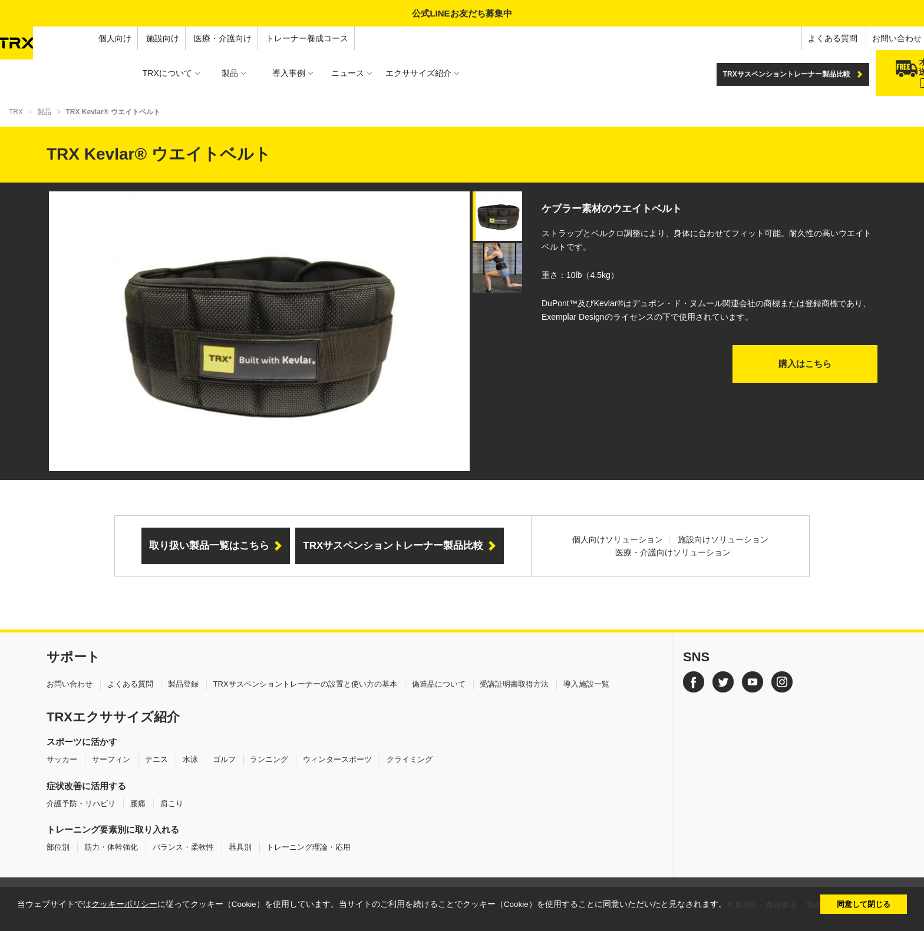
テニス (156, 759)
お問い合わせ (804, 38)
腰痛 (138, 803)
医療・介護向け (130, 38)
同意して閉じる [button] (863, 904)
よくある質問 (740, 38)
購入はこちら (804, 364)
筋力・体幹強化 (111, 847)
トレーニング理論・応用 (308, 847)
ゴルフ (224, 759)
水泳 (190, 759)
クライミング (410, 759)
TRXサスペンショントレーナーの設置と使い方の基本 (305, 684)
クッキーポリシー (124, 904)
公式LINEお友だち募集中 (462, 13)
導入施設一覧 (586, 684)
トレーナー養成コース (215, 38)
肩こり (171, 803)
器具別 (240, 847)
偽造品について (439, 684)
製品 (44, 112)
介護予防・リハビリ (81, 803)
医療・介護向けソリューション (673, 552)
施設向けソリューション (723, 539)
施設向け (70, 38)
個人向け (22, 38)
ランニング (269, 759)
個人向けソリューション (617, 539)
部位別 (58, 847)
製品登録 (183, 684)
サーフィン (111, 759)
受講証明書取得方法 (514, 684)
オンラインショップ (881, 38)
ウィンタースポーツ (337, 759)
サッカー (62, 759)
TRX (16, 112)
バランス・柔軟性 (183, 847)
